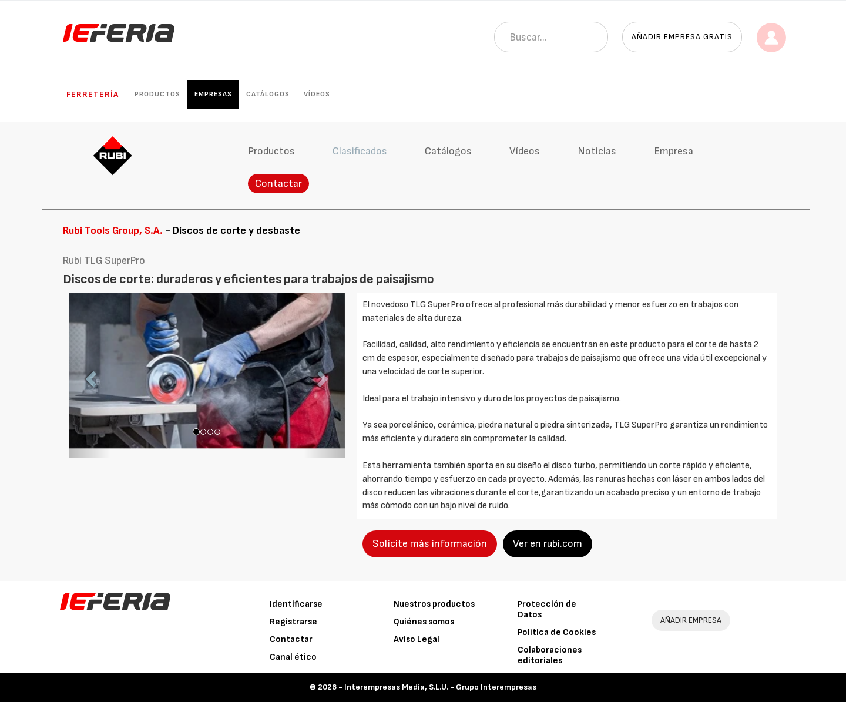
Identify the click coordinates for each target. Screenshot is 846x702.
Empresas (213, 94)
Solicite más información (429, 544)
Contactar (278, 183)
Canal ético (293, 657)
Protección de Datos (547, 609)
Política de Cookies (557, 632)
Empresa (673, 151)
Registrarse (293, 621)
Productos (157, 94)
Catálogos (268, 94)
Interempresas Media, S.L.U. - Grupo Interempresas (440, 687)
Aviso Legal (416, 639)
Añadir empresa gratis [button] (682, 37)
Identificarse (296, 604)
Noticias (597, 151)
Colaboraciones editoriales (550, 655)
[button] (89, 375)
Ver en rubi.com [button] (547, 544)
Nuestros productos (434, 604)
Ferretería (92, 94)
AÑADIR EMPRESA (690, 620)
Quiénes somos (424, 621)
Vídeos (317, 94)
